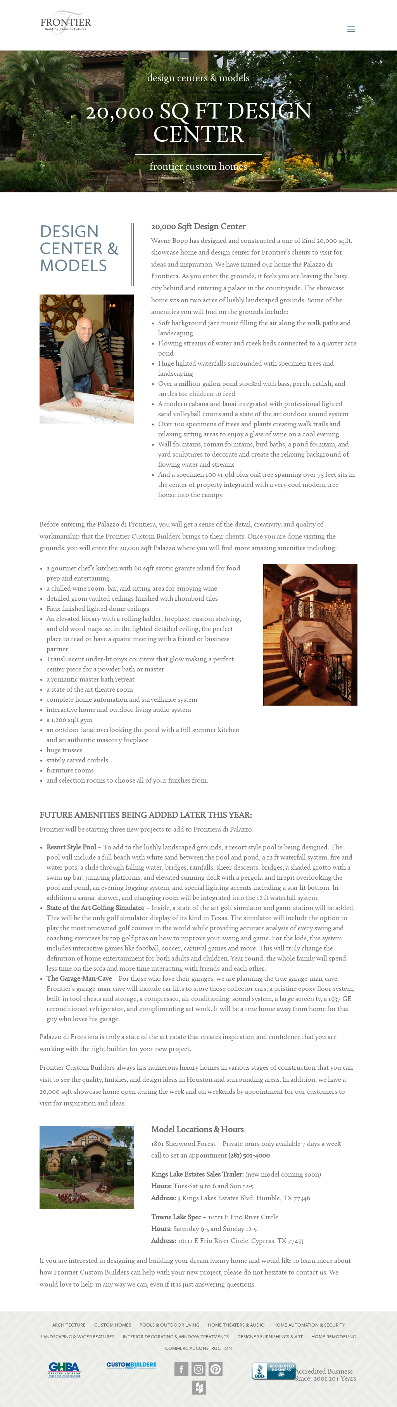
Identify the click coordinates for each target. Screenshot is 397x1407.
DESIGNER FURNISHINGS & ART (270, 1336)
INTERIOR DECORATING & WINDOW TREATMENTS (176, 1336)
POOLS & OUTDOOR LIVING (169, 1325)
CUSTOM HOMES (112, 1325)
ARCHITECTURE (69, 1325)
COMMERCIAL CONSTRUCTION (198, 1348)
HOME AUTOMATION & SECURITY (309, 1325)
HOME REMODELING (333, 1336)
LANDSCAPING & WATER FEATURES (77, 1336)
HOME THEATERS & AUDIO (236, 1325)
